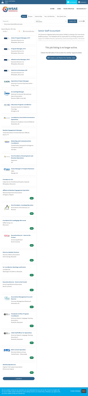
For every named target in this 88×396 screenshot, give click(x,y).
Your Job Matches (49, 16)
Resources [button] (81, 9)
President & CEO (8, 179)
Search (24, 16)
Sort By (5, 31)
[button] (81, 21)
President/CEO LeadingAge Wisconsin (14, 220)
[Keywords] (18, 21)
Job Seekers (71, 2)
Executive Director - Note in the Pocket (15, 282)
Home (52, 9)
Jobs (59, 9)
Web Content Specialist (18, 350)
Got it (83, 391)
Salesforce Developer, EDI (19, 70)
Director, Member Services (11, 252)
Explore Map (38, 16)
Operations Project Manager (20, 81)
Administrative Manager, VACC (20, 59)
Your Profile (68, 9)
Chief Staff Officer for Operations (21, 333)
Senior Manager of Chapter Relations (22, 169)
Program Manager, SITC (18, 49)
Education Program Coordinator (21, 104)
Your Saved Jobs (61, 16)
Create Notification (28, 31)
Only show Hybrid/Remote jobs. (13, 24)
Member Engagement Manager (12, 130)
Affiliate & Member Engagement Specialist (16, 190)
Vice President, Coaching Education (22, 205)
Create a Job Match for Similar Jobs (61, 58)
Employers (82, 2)
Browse (30, 16)
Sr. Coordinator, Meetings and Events (14, 267)
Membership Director (9, 364)
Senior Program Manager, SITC (20, 38)
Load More (19, 378)
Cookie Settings (75, 391)
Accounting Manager (17, 92)
